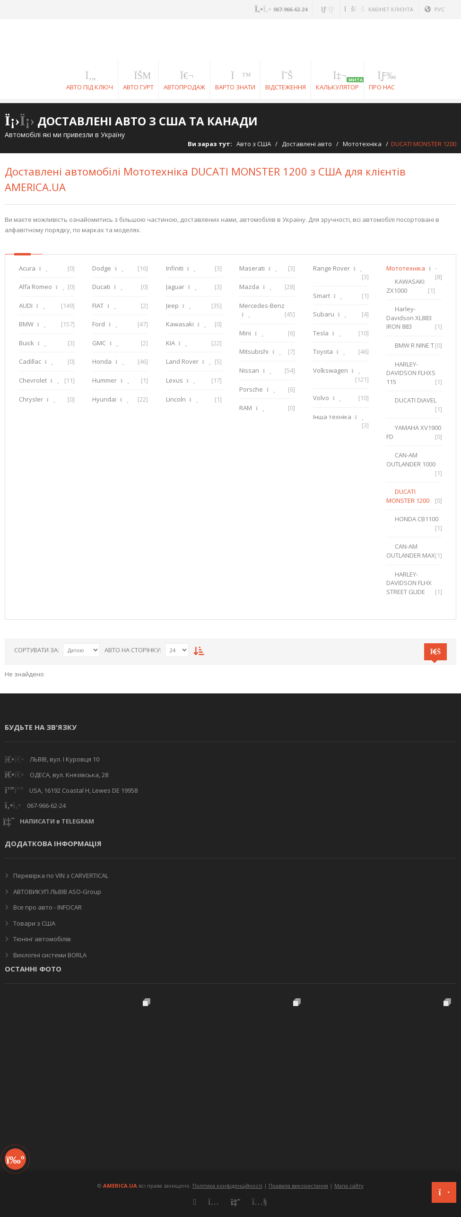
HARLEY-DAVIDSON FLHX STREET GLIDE (409, 583)
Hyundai (104, 399)
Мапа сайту (349, 1185)
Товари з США (33, 923)
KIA (170, 343)
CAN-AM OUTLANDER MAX (410, 551)
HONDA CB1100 (416, 519)
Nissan (249, 370)
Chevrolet (33, 380)
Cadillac (30, 361)
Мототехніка (362, 144)
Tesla (321, 333)
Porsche (251, 389)
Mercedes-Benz (262, 305)
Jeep (172, 305)
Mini (245, 333)
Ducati (101, 286)
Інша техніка (332, 416)
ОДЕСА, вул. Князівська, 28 (69, 774)
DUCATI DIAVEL (415, 400)
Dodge (101, 268)
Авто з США (253, 144)
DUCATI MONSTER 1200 (407, 496)
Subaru (323, 314)
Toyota (323, 351)
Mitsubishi (254, 351)
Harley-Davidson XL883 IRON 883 (409, 318)
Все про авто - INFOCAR (47, 907)
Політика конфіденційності (227, 1185)
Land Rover (182, 361)
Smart (321, 295)
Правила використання (298, 1185)
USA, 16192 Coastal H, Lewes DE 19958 (83, 790)
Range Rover (331, 268)
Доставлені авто (307, 144)
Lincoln (176, 399)
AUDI (26, 305)
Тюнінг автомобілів (41, 939)
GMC (99, 343)
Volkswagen (330, 370)
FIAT (98, 305)
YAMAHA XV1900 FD (413, 432)
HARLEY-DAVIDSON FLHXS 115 (410, 373)
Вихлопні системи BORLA (49, 955)
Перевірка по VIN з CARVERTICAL (60, 875)
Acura (27, 268)
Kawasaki (180, 324)
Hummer (104, 380)
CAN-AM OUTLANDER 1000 (410, 459)
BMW (26, 324)
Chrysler (31, 399)
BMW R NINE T (414, 345)
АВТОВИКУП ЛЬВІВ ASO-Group (56, 891)
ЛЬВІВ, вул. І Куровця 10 (64, 759)
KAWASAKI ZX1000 (405, 286)
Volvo (321, 398)
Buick (26, 343)
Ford (98, 324)
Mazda (249, 286)
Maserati (252, 268)
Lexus (174, 380)
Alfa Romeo (35, 286)
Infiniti (174, 268)
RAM (245, 407)
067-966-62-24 (46, 805)
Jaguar (175, 286)
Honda (102, 361)
